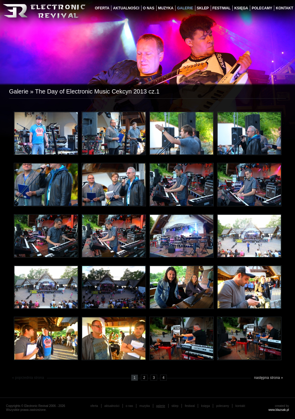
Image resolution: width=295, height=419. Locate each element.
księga (241, 8)
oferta (102, 8)
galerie (185, 8)
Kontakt (284, 8)
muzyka (165, 8)
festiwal (222, 8)
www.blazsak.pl (279, 409)
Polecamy (262, 8)
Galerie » (22, 91)
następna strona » (268, 378)
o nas (148, 8)
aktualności (126, 8)
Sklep (203, 8)
